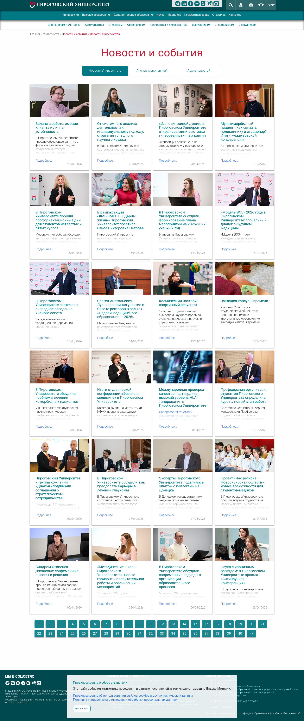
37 (207, 633)
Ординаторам (136, 25)
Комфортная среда (196, 14)
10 (140, 624)
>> (251, 633)
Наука (160, 14)
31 (140, 633)
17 (218, 624)
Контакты (235, 14)
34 (173, 633)
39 (229, 633)
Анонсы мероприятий (152, 70)
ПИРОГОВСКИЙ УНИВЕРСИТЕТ (73, 4)
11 (151, 624)
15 (195, 624)
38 (218, 633)
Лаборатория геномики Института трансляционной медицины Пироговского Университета (178, 417)
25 (73, 633)
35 (184, 633)
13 (173, 624)
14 (184, 624)
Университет (70, 14)
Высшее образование (96, 14)
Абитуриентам (94, 25)
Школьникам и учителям (64, 25)
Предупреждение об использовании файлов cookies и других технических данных (133, 695)
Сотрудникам (247, 25)
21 (262, 624)
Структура (219, 14)
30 (128, 633)
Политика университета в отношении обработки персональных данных (125, 699)
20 (251, 624)
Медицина (174, 14)
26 (84, 633)
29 (117, 633)
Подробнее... (44, 160)
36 (195, 633)
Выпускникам (201, 25)
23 (50, 633)
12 (162, 624)
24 (61, 633)
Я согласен (81, 708)
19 (240, 624)
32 (151, 633)
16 (207, 624)
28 (106, 633)
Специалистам (224, 25)
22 (39, 633)
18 (229, 624)
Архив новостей (198, 70)
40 (240, 633)
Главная (35, 34)
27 (95, 633)
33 (162, 633)
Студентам (115, 25)
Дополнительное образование (134, 14)
